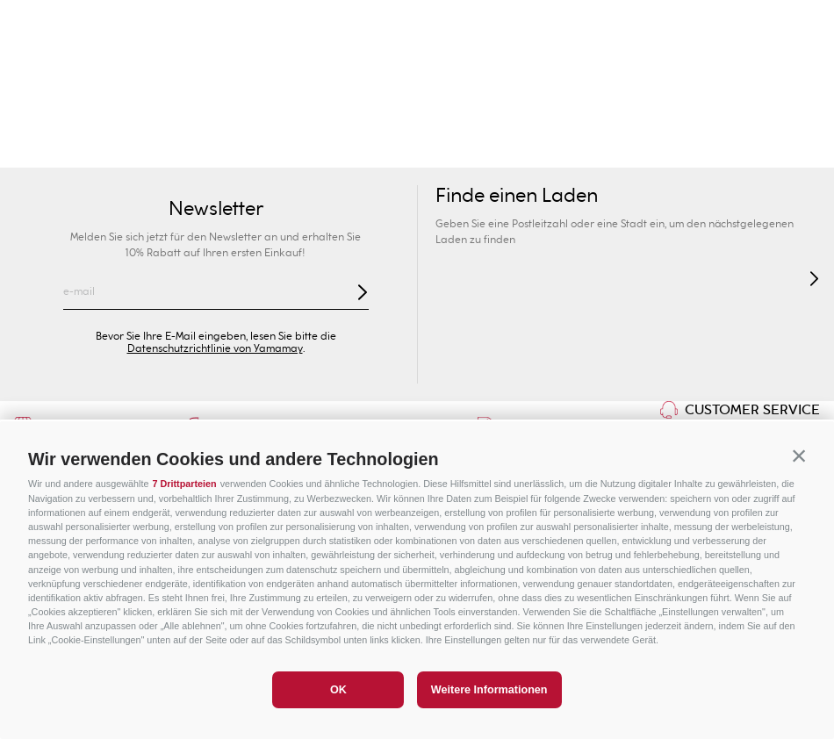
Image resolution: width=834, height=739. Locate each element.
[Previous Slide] (34, 22)
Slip (374, 149)
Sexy (194, 149)
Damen (70, 113)
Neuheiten (128, 149)
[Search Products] (656, 70)
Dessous (515, 149)
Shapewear (438, 149)
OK (338, 690)
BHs (332, 149)
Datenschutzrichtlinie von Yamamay (215, 348)
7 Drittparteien (184, 483)
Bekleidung (673, 149)
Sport (625, 113)
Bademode (43, 149)
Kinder (348, 113)
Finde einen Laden (516, 196)
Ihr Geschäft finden (173, 70)
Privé (487, 113)
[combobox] (611, 70)
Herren (208, 113)
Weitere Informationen (489, 690)
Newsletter (216, 208)
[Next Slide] (800, 22)
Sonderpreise (764, 113)
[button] (799, 456)
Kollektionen (264, 149)
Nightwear (589, 149)
